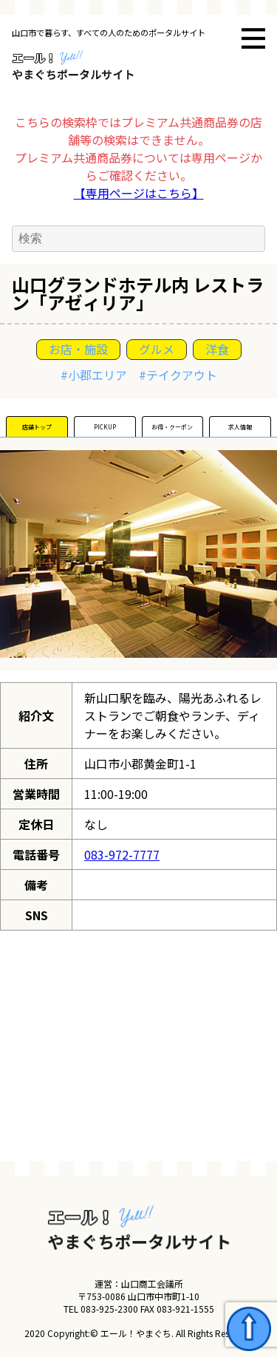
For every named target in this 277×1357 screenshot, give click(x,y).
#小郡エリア (94, 375)
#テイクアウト (178, 375)
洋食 (217, 349)
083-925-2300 (109, 1308)
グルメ (156, 349)
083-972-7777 (122, 854)
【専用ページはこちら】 (139, 193)
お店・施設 (78, 349)
